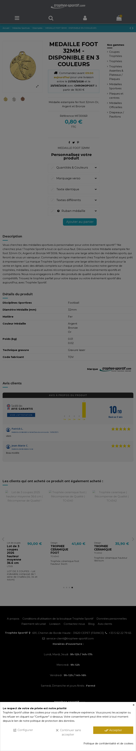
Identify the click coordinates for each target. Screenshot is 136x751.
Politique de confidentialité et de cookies (108, 743)
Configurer (23, 730)
